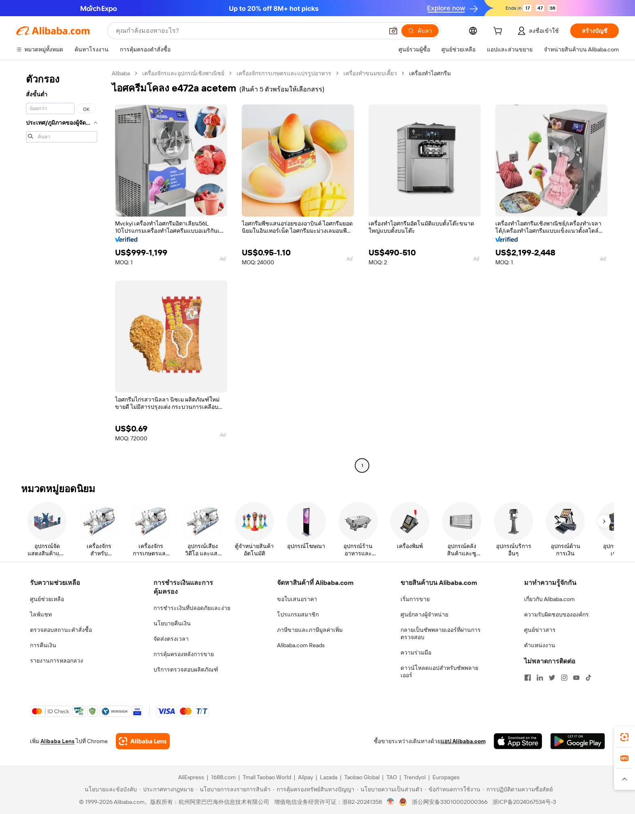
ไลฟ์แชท (41, 614)
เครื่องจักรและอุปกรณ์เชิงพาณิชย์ (183, 73)
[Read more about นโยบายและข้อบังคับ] (109, 789)
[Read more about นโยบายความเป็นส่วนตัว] (389, 789)
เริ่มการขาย (415, 599)
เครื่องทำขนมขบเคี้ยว (370, 73)
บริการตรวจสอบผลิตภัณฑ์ (185, 669)
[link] (624, 737)
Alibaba (121, 73)
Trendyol (415, 777)
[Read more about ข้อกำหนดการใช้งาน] (452, 789)
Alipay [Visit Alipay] (305, 777)
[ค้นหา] (420, 30)
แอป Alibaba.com (463, 741)
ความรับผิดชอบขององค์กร (556, 614)
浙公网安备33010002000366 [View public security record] (450, 802)
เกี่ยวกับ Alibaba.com (549, 599)
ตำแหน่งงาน (539, 645)
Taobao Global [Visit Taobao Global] (361, 777)
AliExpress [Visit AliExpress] (191, 777)
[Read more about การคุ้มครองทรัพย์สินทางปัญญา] (313, 789)
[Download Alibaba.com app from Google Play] (577, 741)
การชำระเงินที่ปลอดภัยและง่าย (191, 608)
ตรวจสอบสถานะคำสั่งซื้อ (61, 630)
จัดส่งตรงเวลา (171, 638)
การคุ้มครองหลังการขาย (183, 654)
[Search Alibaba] (249, 30)
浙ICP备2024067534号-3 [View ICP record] (524, 802)
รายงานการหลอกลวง (56, 660)
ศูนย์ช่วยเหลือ (47, 599)
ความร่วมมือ (416, 652)
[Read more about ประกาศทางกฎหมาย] (166, 789)
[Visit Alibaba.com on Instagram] (564, 677)
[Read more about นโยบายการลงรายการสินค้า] (233, 789)
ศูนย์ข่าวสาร (540, 630)
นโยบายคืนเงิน (172, 623)
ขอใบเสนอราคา (297, 599)
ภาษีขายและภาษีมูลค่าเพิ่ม (310, 630)
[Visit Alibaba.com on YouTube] (576, 677)
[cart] (499, 32)
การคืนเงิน (43, 645)
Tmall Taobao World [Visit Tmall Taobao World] (267, 777)
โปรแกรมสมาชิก (298, 614)
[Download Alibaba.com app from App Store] (518, 741)
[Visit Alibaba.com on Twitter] (552, 677)
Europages (446, 777)
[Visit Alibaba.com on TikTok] (588, 677)
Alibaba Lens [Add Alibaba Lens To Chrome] (57, 741)
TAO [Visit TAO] (391, 777)
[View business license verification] (390, 802)
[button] (393, 31)
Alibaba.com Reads (301, 645)
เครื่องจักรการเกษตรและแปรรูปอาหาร (284, 73)
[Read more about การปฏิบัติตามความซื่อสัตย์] (518, 789)
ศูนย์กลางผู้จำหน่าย (424, 614)
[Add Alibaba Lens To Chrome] (143, 741)
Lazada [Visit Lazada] (328, 777)
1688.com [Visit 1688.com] (223, 777)
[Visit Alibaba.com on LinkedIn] (539, 677)
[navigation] (61, 270)
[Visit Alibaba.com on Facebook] (527, 677)
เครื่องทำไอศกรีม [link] (430, 73)
